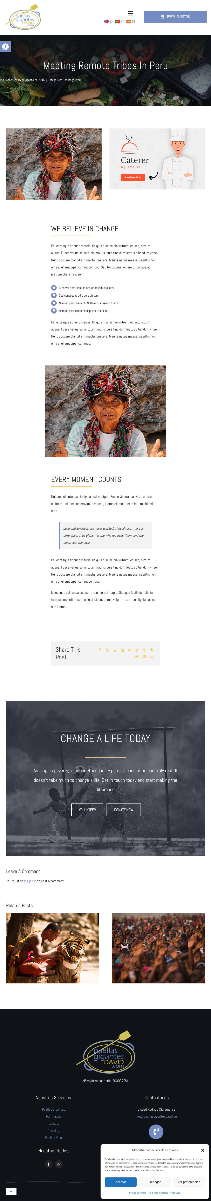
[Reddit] (115, 650)
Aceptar (120, 1182)
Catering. (54, 1130)
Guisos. (54, 1123)
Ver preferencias (189, 1182)
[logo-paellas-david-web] (22, 4)
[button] (5, 46)
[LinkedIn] (122, 650)
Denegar (155, 1182)
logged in (30, 881)
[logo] (105, 1031)
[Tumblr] (144, 650)
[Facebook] (100, 650)
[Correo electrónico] (151, 656)
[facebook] (49, 1164)
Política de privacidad (158, 1192)
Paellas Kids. (54, 1137)
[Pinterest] (151, 650)
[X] (107, 650)
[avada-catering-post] (157, 130)
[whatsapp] (59, 1164)
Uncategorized (72, 80)
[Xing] (144, 656)
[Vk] (137, 656)
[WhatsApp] (129, 650)
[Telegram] (137, 650)
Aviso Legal (175, 1192)
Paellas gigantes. (54, 1109)
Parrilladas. (54, 1116)
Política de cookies (138, 1192)
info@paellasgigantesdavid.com (157, 1116)
